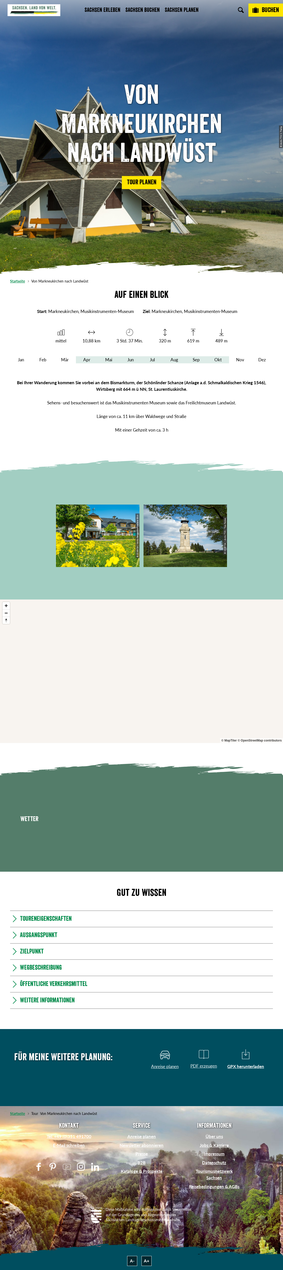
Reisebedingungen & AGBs (214, 1186)
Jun (130, 359)
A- (132, 1260)
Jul (152, 359)
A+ (146, 1260)
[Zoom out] (6, 613)
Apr (86, 359)
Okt (218, 359)
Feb (42, 359)
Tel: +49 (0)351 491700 (69, 1136)
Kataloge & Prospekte (141, 1171)
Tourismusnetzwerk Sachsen (214, 1174)
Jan (21, 359)
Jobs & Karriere (214, 1145)
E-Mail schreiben (69, 1145)
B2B (141, 1162)
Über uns (214, 1136)
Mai (108, 359)
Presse (141, 1153)
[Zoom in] (6, 605)
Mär (65, 359)
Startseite (17, 281)
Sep (196, 359)
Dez (262, 359)
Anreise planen (141, 1136)
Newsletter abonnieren (141, 1145)
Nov (240, 359)
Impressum (214, 1153)
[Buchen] (265, 10)
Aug (174, 359)
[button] (141, 182)
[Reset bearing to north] (6, 620)
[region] (141, 671)
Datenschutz (214, 1162)
